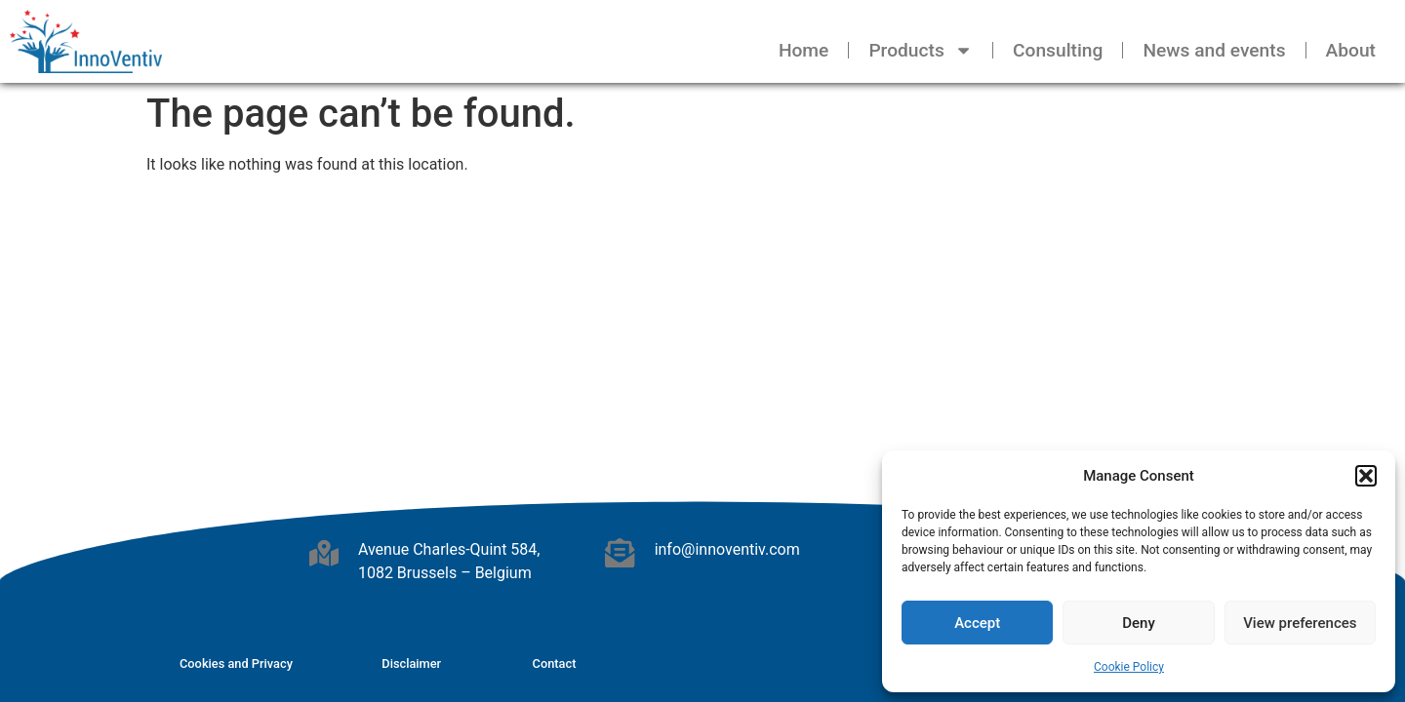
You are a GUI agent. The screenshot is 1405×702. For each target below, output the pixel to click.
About (1351, 50)
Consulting (1058, 50)
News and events (1214, 50)
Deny (1138, 623)
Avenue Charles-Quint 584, (449, 549)
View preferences (1299, 623)
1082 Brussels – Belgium (445, 573)
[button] (1366, 476)
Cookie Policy (1129, 667)
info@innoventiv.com (727, 549)
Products (920, 50)
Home (804, 50)
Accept (977, 623)
